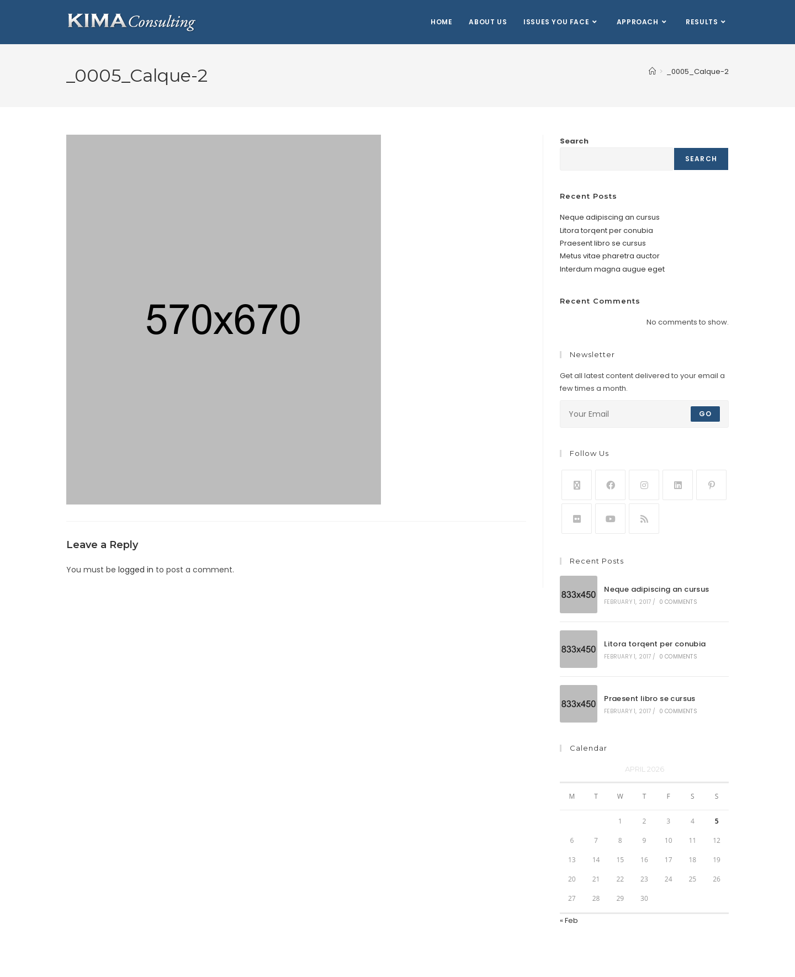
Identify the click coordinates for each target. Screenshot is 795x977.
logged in (135, 569)
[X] (576, 485)
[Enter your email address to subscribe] (644, 414)
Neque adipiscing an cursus (610, 217)
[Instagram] (644, 485)
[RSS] (644, 518)
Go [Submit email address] (705, 413)
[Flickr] (576, 518)
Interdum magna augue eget (612, 269)
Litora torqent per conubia (606, 230)
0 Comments (678, 602)
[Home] (652, 71)
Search (574, 141)
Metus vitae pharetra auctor (610, 256)
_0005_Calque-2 (697, 71)
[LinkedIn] (677, 485)
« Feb (569, 920)
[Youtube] (610, 518)
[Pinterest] (711, 485)
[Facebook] (610, 485)
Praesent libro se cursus (603, 243)
